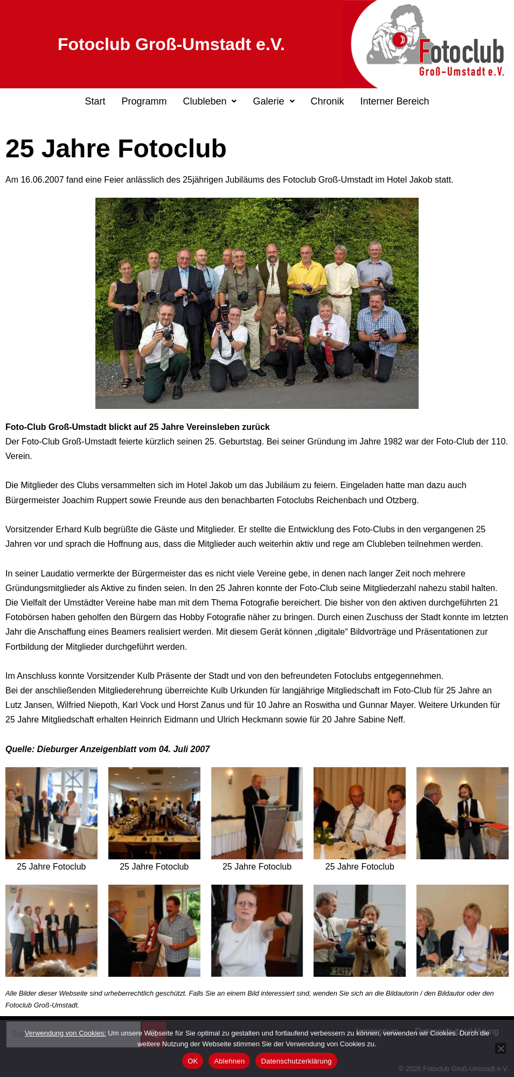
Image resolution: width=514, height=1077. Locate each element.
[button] (210, 101)
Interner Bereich (394, 101)
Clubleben (210, 101)
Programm (143, 101)
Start (95, 101)
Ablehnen (229, 1061)
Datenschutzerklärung (296, 1061)
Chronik (327, 101)
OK (192, 1061)
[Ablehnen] (500, 1048)
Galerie (273, 101)
